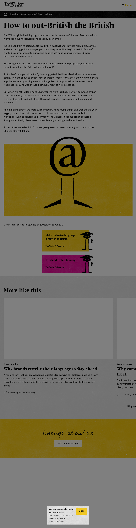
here (62, 521)
